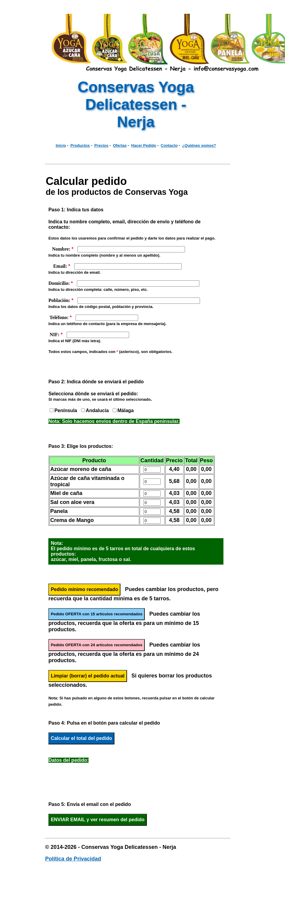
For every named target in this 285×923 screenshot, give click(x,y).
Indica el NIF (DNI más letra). (74, 341)
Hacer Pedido (143, 145)
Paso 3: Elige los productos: (80, 446)
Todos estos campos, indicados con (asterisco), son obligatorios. (110, 351)
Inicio (61, 145)
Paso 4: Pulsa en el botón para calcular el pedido (104, 722)
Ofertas (120, 145)
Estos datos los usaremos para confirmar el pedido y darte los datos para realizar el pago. (131, 238)
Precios (101, 145)
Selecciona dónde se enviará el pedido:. (100, 396)
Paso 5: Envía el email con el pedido (89, 804)
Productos (80, 145)
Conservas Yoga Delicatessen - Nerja (136, 104)
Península (65, 410)
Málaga (125, 410)
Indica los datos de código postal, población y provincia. (100, 306)
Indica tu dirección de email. (74, 272)
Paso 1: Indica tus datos (75, 209)
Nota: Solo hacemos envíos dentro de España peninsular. (114, 421)
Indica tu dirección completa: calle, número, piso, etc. (98, 289)
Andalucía (97, 410)
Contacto (169, 145)
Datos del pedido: (68, 760)
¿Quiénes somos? (199, 145)
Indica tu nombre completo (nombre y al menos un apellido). (104, 255)
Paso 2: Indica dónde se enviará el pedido (96, 381)
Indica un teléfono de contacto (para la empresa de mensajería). (107, 323)
